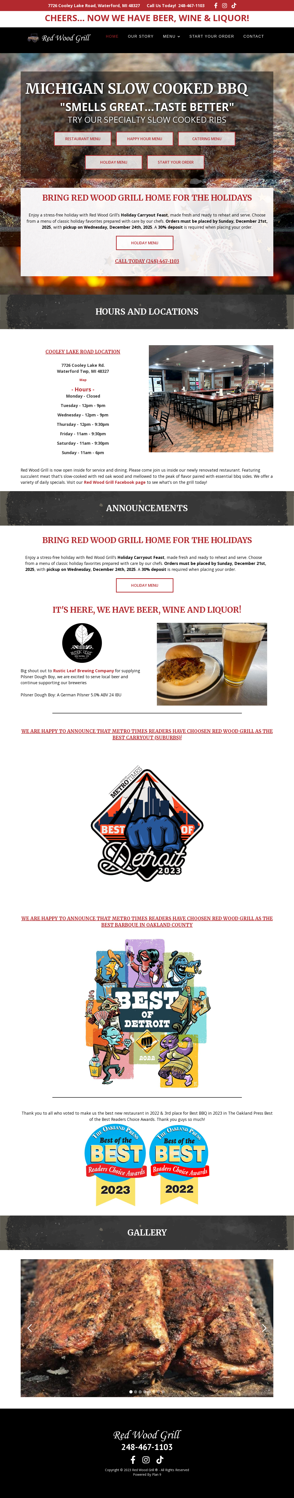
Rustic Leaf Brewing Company (83, 670)
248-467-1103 (191, 5)
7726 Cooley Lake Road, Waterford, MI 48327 (94, 5)
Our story (141, 36)
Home (112, 36)
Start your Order (176, 162)
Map (83, 380)
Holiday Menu (113, 162)
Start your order (211, 36)
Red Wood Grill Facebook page (115, 482)
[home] (58, 37)
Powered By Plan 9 (147, 1474)
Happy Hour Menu (144, 138)
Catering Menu (206, 138)
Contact (253, 36)
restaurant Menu (82, 138)
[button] (171, 36)
